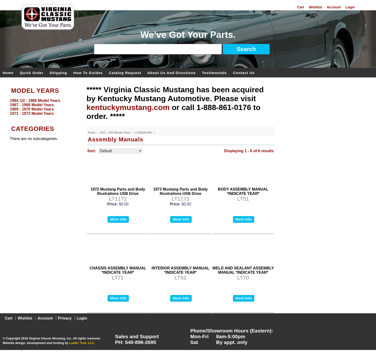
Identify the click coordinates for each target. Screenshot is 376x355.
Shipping (58, 72)
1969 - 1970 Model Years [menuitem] (32, 109)
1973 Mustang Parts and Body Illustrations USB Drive (180, 191)
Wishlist (315, 7)
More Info (118, 219)
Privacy (65, 318)
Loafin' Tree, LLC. (82, 343)
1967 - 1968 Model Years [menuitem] (32, 105)
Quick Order (32, 72)
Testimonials (214, 72)
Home (8, 72)
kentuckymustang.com (128, 107)
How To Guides (88, 72)
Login (350, 7)
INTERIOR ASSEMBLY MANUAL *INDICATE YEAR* (180, 270)
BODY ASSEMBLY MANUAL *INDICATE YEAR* (243, 191)
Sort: (91, 151)
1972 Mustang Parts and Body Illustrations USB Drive (117, 191)
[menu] (42, 107)
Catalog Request (125, 72)
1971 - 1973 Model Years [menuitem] (32, 113)
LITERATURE (144, 132)
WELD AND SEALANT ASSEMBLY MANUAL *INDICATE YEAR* (243, 270)
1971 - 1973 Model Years (115, 132)
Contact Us (244, 72)
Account (334, 7)
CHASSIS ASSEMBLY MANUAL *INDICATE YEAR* (117, 270)
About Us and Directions (171, 72)
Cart (300, 7)
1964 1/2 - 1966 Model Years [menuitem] (35, 101)
